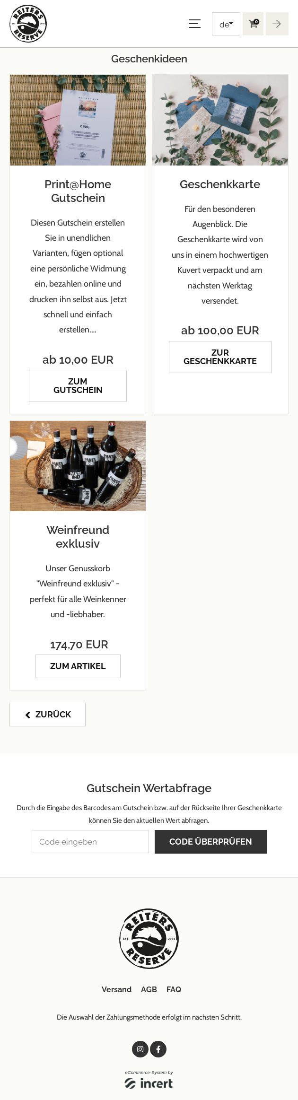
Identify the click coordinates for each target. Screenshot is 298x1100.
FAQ (174, 989)
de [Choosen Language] (224, 24)
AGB (149, 989)
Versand (116, 989)
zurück (53, 714)
